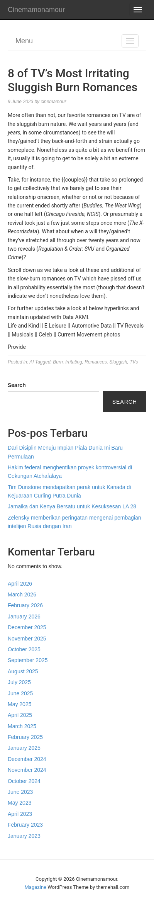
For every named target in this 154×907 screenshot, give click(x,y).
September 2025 (28, 660)
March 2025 (22, 726)
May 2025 (19, 704)
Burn (58, 362)
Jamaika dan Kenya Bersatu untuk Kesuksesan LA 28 (72, 506)
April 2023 (20, 814)
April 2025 (20, 715)
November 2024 (27, 770)
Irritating (73, 362)
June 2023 (20, 792)
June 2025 (20, 693)
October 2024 (24, 781)
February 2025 (25, 737)
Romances (96, 362)
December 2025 (27, 627)
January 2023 (24, 836)
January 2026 (24, 616)
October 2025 (24, 649)
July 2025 (19, 682)
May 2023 (19, 803)
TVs (134, 362)
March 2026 (22, 594)
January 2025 (24, 748)
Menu (24, 41)
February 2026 (25, 605)
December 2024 (27, 759)
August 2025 (23, 671)
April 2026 (20, 584)
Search (17, 385)
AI (31, 362)
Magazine (35, 887)
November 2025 (27, 638)
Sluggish (118, 362)
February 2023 (25, 825)
